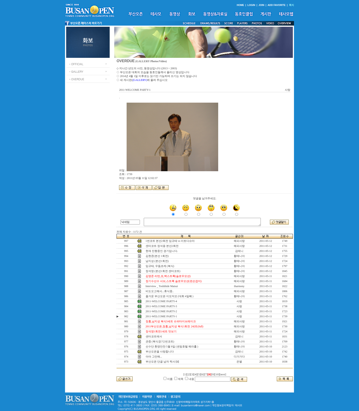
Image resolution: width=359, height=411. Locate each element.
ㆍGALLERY (75, 71)
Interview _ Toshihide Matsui (162, 286)
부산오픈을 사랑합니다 (160, 351)
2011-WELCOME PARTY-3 (161, 306)
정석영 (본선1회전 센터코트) (163, 271)
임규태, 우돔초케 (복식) (160, 266)
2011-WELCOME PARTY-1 (161, 316)
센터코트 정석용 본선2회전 (162, 246)
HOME (240, 5)
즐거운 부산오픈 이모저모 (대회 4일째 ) (169, 296)
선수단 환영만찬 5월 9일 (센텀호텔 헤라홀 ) (172, 346)
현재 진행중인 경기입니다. (162, 251)
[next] (223, 374)
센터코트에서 (154, 336)
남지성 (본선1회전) (157, 261)
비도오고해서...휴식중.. (160, 291)
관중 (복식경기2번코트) (160, 341)
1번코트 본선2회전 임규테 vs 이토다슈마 (170, 241)
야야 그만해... (154, 356)
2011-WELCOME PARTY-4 (161, 301)
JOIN (261, 5)
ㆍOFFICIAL (75, 64)
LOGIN (251, 5)
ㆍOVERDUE (76, 79)
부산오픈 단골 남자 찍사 (160, 361)
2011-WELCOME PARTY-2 (161, 311)
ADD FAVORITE (277, 5)
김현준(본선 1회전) (157, 256)
